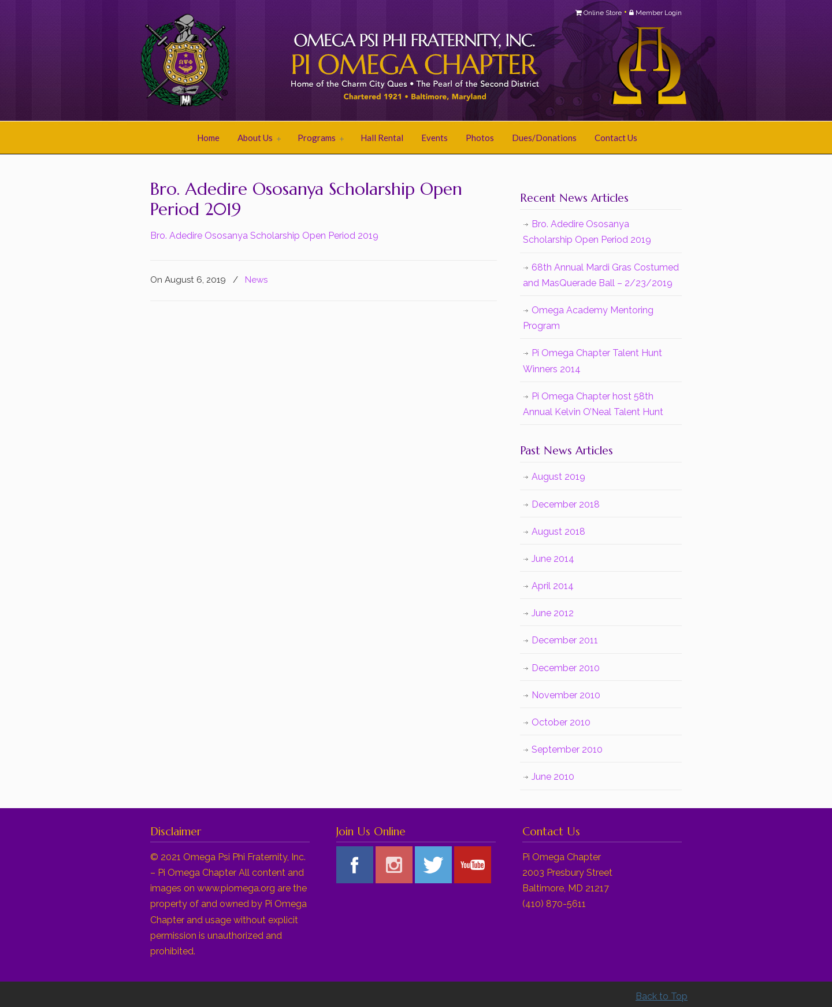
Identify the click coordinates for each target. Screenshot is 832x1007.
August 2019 (558, 476)
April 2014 (553, 585)
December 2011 (565, 640)
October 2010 (561, 722)
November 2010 (566, 695)
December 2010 (566, 667)
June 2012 (553, 613)
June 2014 (553, 558)
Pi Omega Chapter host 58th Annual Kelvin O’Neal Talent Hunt (593, 404)
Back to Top (662, 996)
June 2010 (553, 776)
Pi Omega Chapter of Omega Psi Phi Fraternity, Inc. (294, 61)
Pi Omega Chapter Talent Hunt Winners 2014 (592, 360)
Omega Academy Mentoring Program (588, 318)
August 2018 (558, 531)
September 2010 (567, 749)
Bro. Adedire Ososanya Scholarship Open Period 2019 (264, 235)
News (256, 280)
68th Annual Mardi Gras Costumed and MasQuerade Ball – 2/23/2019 (601, 275)
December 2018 (566, 504)
